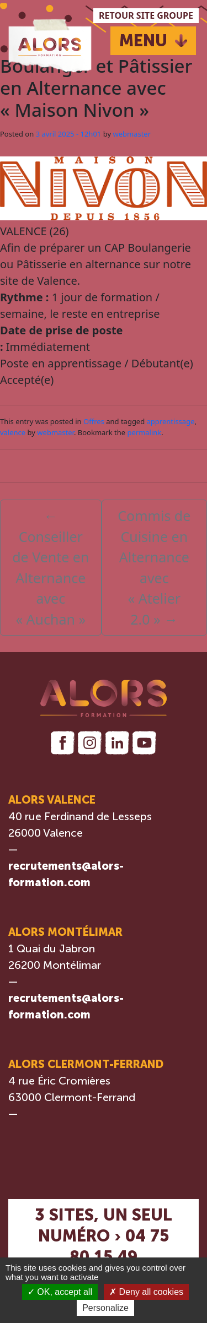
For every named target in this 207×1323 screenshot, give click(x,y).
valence (12, 432)
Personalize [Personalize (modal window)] (105, 1308)
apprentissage (171, 421)
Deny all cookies (146, 1292)
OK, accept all (60, 1292)
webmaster (132, 134)
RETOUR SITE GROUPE (146, 15)
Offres (93, 421)
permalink (144, 432)
